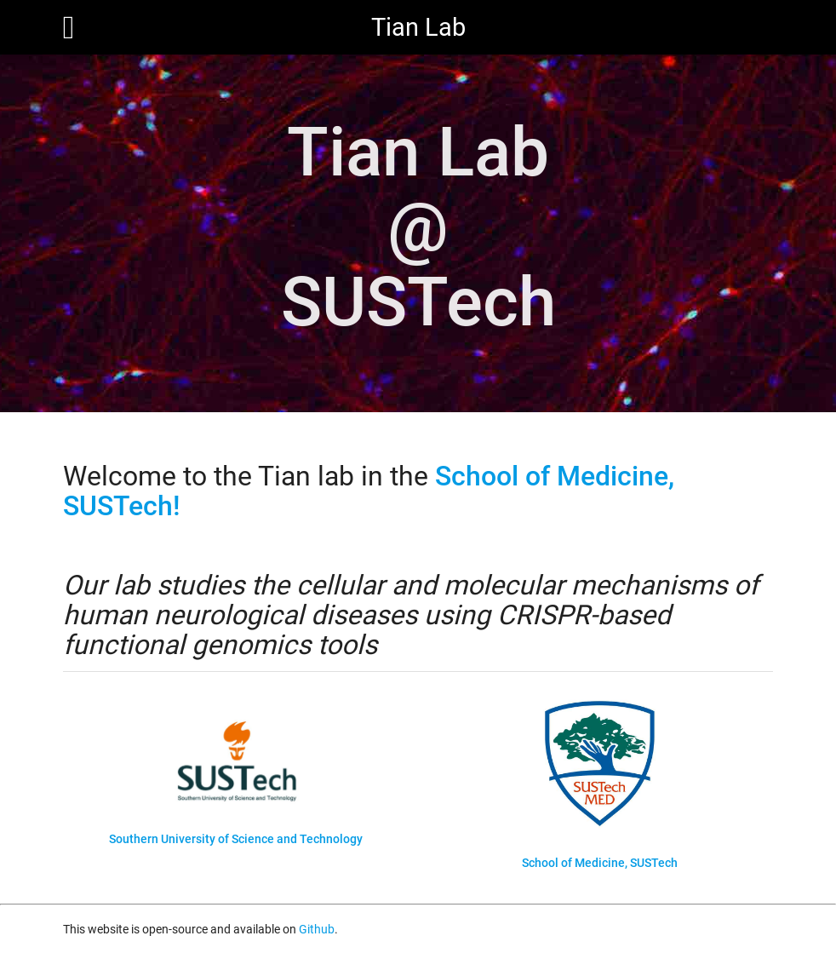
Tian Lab (418, 27)
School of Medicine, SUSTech (600, 863)
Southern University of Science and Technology (236, 839)
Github (317, 929)
